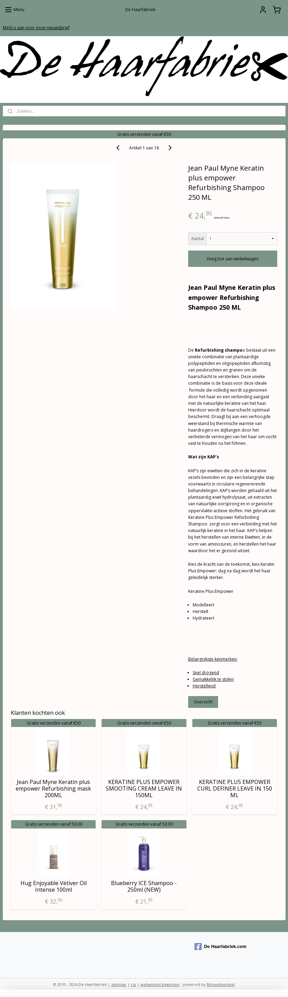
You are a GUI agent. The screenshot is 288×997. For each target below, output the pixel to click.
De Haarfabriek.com (220, 946)
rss (133, 984)
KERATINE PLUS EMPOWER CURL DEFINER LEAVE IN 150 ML (234, 788)
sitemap (118, 984)
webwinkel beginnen (160, 984)
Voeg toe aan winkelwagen (233, 258)
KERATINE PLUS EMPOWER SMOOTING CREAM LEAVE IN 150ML (144, 788)
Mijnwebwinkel (221, 984)
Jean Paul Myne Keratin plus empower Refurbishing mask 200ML (53, 788)
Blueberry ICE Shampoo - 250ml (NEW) (144, 886)
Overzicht (203, 702)
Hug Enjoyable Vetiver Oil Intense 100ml (54, 886)
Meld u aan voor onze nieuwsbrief (36, 28)
